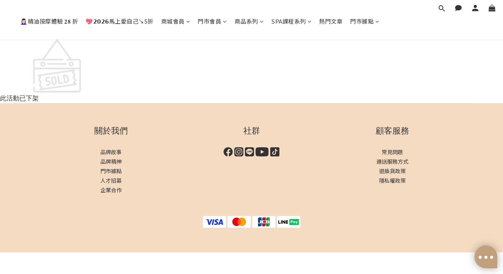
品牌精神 (111, 161)
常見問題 (392, 152)
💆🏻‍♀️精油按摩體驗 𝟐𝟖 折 (49, 21)
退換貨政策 (392, 171)
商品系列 (249, 21)
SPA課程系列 (291, 21)
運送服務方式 (392, 161)
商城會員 (175, 21)
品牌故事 (111, 152)
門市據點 (364, 21)
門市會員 (212, 21)
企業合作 (111, 190)
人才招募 (111, 180)
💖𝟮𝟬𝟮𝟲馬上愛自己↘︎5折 (120, 21)
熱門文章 (331, 21)
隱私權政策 (392, 180)
